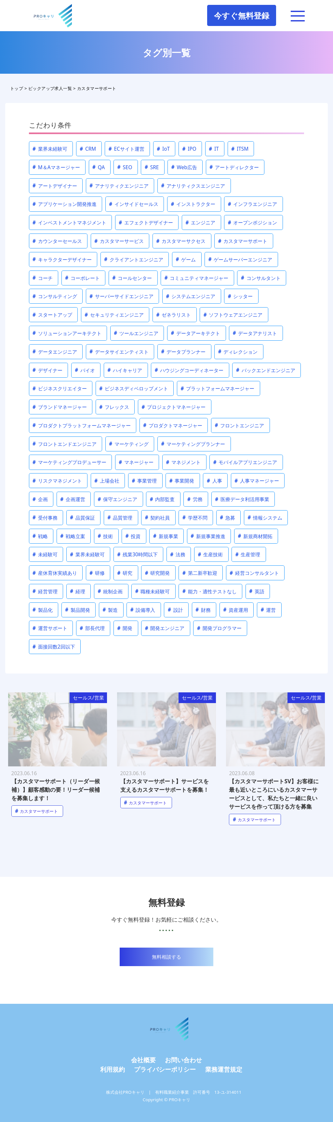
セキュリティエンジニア (114, 314)
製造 (110, 609)
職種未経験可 (152, 591)
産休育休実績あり (55, 573)
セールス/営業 (88, 697)
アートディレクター (234, 167)
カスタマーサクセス (181, 241)
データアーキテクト (195, 333)
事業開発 (181, 480)
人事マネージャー (256, 480)
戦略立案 (72, 536)
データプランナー (183, 351)
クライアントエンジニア (133, 259)
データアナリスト (255, 333)
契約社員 (157, 517)
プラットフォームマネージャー (218, 388)
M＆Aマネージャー (56, 167)
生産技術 (210, 554)
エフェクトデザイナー (146, 222)
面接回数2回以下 (54, 646)
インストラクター (193, 204)
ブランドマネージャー (60, 407)
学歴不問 (194, 517)
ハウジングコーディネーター (189, 370)
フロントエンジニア (239, 425)
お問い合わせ (183, 1059)
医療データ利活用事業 (242, 499)
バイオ (85, 370)
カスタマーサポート (243, 241)
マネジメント (183, 462)
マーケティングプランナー (193, 443)
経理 (77, 591)
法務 (177, 554)
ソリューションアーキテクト (67, 333)
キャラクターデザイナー (62, 259)
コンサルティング (55, 296)
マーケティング (129, 443)
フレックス (114, 407)
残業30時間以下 (137, 554)
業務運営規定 (223, 1069)
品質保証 (82, 517)
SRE (152, 167)
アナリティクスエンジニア (193, 185)
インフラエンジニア (252, 204)
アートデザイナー (55, 185)
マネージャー (136, 462)
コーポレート (82, 277)
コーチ (43, 277)
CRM (88, 148)
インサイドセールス (133, 204)
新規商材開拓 (255, 536)
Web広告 (184, 167)
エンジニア (201, 222)
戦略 (40, 536)
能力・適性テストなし (209, 591)
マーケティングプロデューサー (69, 462)
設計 (175, 609)
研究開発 (157, 573)
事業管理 (144, 480)
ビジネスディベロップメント (133, 388)
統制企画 (110, 591)
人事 (214, 480)
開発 (125, 628)
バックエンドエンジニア (265, 370)
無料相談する (166, 956)
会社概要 (143, 1059)
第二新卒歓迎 (199, 573)
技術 (105, 536)
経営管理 (45, 591)
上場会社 (106, 480)
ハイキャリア (125, 370)
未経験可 (45, 554)
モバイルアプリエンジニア (245, 462)
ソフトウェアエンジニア (233, 314)
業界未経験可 (50, 148)
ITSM (239, 148)
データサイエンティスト (119, 351)
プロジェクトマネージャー (174, 407)
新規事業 (165, 536)
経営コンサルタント (254, 573)
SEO (124, 167)
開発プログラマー (219, 628)
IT (214, 148)
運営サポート (50, 628)
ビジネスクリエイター (60, 388)
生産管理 (247, 554)
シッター (240, 296)
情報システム (264, 517)
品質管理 (120, 517)
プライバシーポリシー (165, 1069)
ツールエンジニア (136, 333)
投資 (133, 536)
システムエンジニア (191, 296)
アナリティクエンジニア (119, 185)
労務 (195, 499)
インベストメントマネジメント (69, 222)
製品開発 (77, 609)
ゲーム (186, 259)
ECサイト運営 (126, 148)
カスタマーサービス (119, 241)
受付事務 (45, 517)
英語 (256, 591)
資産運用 (235, 609)
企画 (40, 499)
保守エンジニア (118, 499)
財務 (203, 609)
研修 (97, 573)
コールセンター (132, 277)
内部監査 (162, 499)
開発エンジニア (165, 628)
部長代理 (92, 628)
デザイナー (47, 370)
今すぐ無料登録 (241, 15)
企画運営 (72, 499)
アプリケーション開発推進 (65, 204)
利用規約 (112, 1069)
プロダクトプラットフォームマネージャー (82, 425)
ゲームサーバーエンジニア (240, 259)
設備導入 (142, 609)
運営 (268, 609)
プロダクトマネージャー (172, 425)
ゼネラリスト (173, 314)
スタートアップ (52, 314)
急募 (227, 517)
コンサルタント (261, 277)
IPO (189, 148)
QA (98, 167)
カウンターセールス (57, 241)
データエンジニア (55, 351)
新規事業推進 (208, 536)
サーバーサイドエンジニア (121, 296)
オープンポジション (252, 222)
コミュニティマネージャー (197, 277)
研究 (125, 573)
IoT (163, 148)
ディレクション (238, 351)
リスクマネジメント (57, 480)
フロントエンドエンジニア (65, 443)
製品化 (43, 609)
